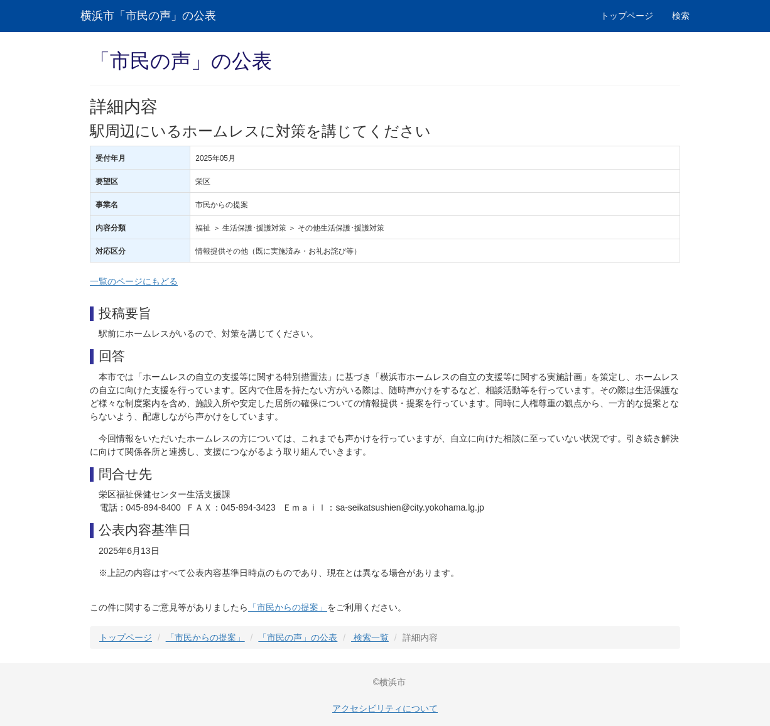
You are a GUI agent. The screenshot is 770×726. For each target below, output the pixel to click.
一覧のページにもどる (134, 281)
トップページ (626, 16)
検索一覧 (370, 637)
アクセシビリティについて (385, 708)
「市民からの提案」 (287, 607)
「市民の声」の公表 (297, 637)
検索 (681, 16)
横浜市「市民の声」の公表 (148, 15)
